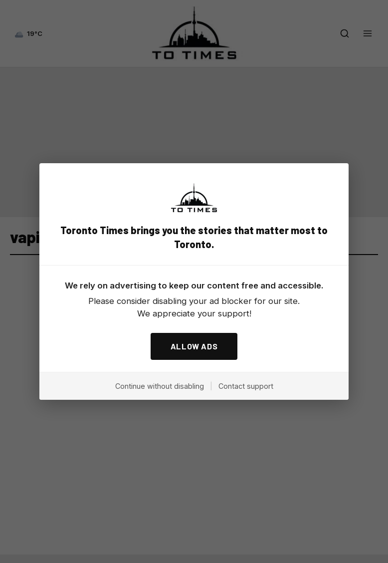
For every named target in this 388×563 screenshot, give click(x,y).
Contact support (245, 386)
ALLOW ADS (194, 346)
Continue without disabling (159, 386)
